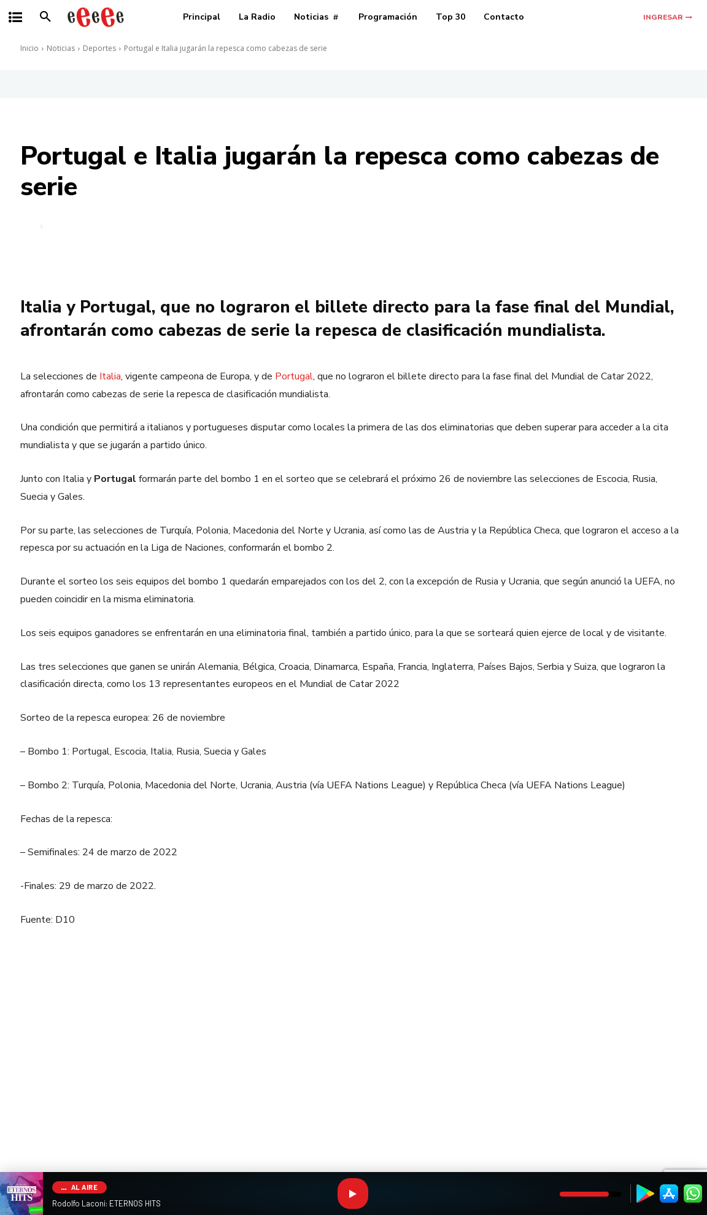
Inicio (29, 48)
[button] (45, 17)
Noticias (61, 48)
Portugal (294, 376)
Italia (110, 376)
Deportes (99, 48)
